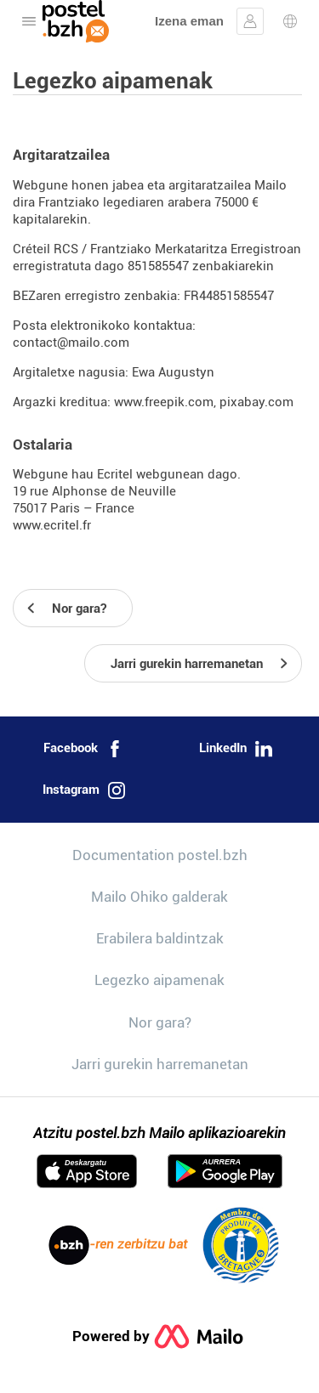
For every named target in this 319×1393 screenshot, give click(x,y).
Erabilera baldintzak (160, 938)
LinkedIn (235, 748)
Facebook (83, 748)
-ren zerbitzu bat (117, 1245)
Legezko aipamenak (159, 979)
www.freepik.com (164, 402)
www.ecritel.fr (52, 525)
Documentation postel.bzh (160, 855)
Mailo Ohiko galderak (159, 896)
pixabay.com (256, 402)
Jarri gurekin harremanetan (159, 1064)
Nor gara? (159, 1022)
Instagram (84, 790)
